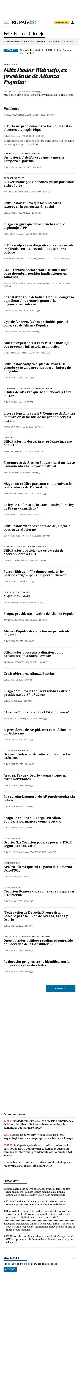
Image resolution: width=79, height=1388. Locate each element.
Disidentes (11, 108)
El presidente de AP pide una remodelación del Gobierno (37, 732)
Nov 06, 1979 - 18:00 (36, 620)
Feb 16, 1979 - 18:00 (45, 852)
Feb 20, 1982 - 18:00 (33, 427)
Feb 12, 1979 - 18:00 (22, 877)
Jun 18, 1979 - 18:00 (22, 740)
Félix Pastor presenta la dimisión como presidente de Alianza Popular (33, 654)
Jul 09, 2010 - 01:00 (29, 92)
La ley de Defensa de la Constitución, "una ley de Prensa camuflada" (39, 507)
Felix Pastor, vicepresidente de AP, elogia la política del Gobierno (37, 528)
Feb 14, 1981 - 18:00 (37, 560)
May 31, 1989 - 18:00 (37, 234)
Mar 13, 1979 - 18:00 (22, 806)
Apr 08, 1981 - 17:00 (40, 536)
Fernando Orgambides (15, 560)
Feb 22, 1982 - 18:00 (22, 402)
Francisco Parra (35, 283)
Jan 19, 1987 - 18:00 (29, 310)
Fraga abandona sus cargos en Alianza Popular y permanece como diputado (34, 820)
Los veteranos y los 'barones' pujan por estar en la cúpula (39, 184)
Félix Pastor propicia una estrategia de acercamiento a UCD (34, 552)
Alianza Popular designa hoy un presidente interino (37, 633)
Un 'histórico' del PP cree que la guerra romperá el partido (34, 159)
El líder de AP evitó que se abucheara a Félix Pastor (37, 394)
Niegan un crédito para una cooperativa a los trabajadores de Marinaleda (38, 486)
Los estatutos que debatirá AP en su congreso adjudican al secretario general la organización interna (39, 301)
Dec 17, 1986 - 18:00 (39, 353)
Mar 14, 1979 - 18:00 (22, 785)
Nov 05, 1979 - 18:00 (22, 641)
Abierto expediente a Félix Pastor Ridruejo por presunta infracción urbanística (37, 345)
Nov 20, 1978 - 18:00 (22, 971)
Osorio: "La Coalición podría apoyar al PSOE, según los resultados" (38, 844)
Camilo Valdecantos (14, 620)
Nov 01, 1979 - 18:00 (36, 662)
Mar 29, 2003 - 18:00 (32, 136)
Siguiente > (61, 988)
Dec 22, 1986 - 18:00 (29, 332)
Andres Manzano (12, 353)
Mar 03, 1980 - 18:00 (22, 581)
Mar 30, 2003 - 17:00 (44, 115)
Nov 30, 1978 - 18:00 (22, 926)
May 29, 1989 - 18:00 (59, 259)
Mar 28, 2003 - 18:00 (30, 167)
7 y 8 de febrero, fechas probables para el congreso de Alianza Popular (36, 324)
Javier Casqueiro (12, 192)
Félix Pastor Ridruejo (24, 33)
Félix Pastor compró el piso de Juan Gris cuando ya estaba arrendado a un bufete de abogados (37, 368)
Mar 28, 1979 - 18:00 (22, 764)
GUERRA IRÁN (27, 41)
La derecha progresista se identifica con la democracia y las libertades (36, 963)
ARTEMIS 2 (54, 41)
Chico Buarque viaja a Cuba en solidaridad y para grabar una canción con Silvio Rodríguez (37, 1164)
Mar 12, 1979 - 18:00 (22, 828)
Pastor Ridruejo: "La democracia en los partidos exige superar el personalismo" (35, 573)
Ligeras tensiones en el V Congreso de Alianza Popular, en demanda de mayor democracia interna (39, 417)
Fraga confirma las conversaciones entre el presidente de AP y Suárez (37, 693)
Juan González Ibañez (14, 283)
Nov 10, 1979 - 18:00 (34, 602)
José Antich (9, 259)
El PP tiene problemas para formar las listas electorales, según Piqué (38, 128)
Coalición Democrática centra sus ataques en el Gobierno (39, 893)
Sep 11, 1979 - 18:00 (22, 701)
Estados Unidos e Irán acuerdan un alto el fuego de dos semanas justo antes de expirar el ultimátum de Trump (36, 1203)
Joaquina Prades (12, 427)
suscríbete (61, 22)
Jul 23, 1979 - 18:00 (37, 718)
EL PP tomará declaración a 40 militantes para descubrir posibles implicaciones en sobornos (35, 274)
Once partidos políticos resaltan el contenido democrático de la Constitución (38, 942)
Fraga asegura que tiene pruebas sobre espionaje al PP (34, 226)
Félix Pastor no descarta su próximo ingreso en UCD (38, 443)
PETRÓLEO (41, 41)
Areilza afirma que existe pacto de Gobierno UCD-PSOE (38, 869)
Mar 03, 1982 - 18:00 (22, 378)
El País (7, 136)
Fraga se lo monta (17, 596)
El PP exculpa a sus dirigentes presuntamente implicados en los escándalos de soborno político (39, 249)
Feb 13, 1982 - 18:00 (29, 472)
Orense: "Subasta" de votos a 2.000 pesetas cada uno (37, 756)
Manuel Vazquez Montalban (17, 115)
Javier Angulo (11, 472)
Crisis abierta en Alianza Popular (29, 673)
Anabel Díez (23, 259)
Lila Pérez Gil (10, 92)
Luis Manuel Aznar (13, 536)
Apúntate (10, 1269)
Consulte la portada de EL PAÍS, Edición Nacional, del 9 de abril (46, 51)
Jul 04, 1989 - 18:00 (30, 213)
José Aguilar (10, 493)
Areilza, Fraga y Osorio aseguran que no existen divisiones (35, 777)
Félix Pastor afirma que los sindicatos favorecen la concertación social (32, 205)
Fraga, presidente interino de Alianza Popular (39, 614)
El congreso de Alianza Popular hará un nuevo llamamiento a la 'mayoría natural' (39, 464)
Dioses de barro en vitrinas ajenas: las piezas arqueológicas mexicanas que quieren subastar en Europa (38, 1136)
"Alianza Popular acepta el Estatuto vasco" (37, 712)
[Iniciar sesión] (72, 22)
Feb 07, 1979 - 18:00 (22, 901)
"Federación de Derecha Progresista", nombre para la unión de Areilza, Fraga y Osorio (36, 916)
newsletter (11, 1258)
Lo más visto (12, 1181)
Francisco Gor (11, 515)
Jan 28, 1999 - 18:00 (40, 192)
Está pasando (12, 41)
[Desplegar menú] (6, 22)
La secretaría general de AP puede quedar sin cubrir (39, 798)
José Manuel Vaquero (23, 852)
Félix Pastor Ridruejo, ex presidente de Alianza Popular (35, 76)
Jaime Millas (10, 718)
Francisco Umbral (13, 602)
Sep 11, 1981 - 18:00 (35, 493)
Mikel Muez (9, 234)
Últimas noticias (14, 1114)
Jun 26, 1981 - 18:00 (30, 515)
